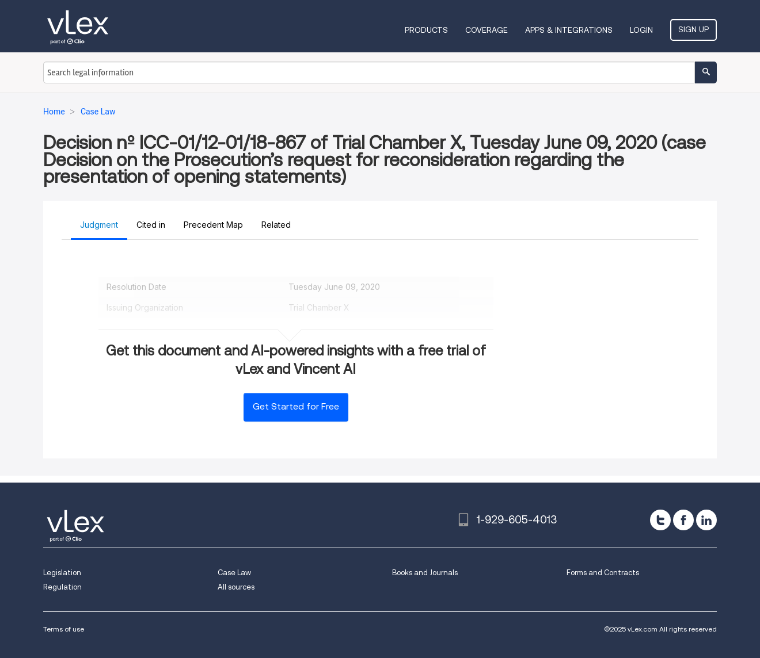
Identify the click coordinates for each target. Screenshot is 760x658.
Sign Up (693, 29)
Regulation (62, 587)
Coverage (486, 30)
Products (426, 30)
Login (641, 30)
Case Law (234, 572)
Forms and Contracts (603, 572)
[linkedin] (706, 520)
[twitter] (660, 520)
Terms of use (63, 629)
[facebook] (683, 520)
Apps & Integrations (569, 30)
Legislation (62, 572)
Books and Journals (425, 572)
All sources (236, 587)
